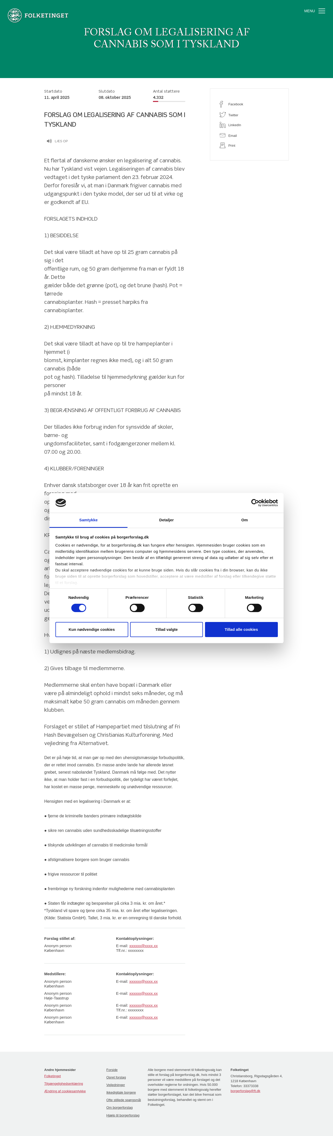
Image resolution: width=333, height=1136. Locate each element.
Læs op (57, 141)
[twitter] (249, 115)
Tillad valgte (166, 629)
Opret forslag (116, 1077)
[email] (249, 135)
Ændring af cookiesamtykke (65, 1091)
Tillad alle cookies (241, 629)
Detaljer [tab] (166, 520)
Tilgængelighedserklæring (63, 1084)
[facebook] (249, 104)
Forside (112, 1070)
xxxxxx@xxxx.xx (143, 946)
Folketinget (52, 1076)
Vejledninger (115, 1085)
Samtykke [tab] (88, 520)
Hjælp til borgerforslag (122, 1115)
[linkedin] (249, 124)
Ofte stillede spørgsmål (123, 1100)
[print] (249, 145)
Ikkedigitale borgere (121, 1092)
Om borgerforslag (119, 1107)
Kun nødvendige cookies (92, 629)
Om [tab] (244, 520)
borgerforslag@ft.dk (245, 1091)
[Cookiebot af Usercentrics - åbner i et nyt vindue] (255, 503)
